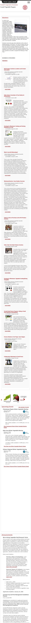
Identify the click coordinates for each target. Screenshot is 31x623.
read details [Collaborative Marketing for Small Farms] (7, 384)
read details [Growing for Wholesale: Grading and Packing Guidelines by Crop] (7, 146)
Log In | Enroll (12, 1)
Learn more (9, 577)
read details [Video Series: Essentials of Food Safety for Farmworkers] (7, 120)
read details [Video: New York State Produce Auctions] (7, 272)
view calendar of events (23, 407)
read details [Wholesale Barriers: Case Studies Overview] (7, 212)
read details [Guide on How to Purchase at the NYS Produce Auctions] (7, 239)
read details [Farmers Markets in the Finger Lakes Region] (7, 350)
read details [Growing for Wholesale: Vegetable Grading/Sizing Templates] (7, 305)
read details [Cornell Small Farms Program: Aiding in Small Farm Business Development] (7, 331)
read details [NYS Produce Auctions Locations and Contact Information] (7, 89)
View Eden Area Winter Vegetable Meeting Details (15, 446)
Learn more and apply (11, 566)
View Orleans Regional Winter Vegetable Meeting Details (16, 466)
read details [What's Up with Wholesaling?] (7, 175)
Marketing (4, 60)
